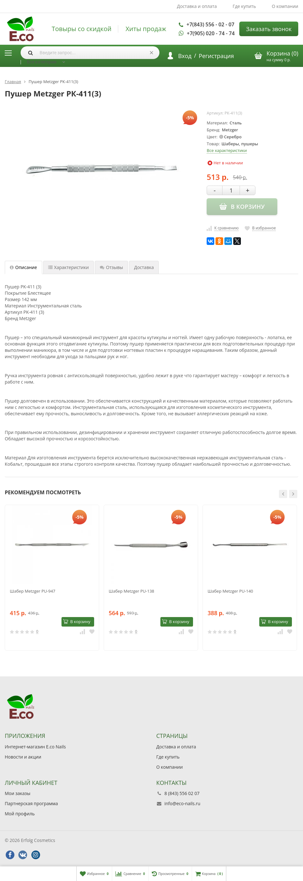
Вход (184, 56)
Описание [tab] (23, 267)
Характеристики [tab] (68, 267)
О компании (285, 6)
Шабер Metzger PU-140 (230, 591)
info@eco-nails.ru (182, 803)
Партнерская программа (31, 803)
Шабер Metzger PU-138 (131, 591)
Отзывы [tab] (111, 267)
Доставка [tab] (144, 267)
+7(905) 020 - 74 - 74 (211, 33)
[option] (52, 577)
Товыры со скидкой (82, 29)
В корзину (76, 621)
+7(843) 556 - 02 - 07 (210, 24)
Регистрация (216, 56)
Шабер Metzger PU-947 (32, 591)
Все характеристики (227, 150)
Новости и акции (23, 757)
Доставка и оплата (197, 6)
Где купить (244, 6)
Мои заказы (17, 793)
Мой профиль (20, 814)
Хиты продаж (146, 29)
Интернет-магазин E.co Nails (35, 747)
